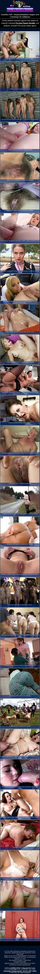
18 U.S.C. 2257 (27, 971)
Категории (10, 9)
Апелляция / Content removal (13, 971)
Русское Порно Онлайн (25, 23)
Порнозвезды (28, 9)
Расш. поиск (19, 9)
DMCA (34, 971)
